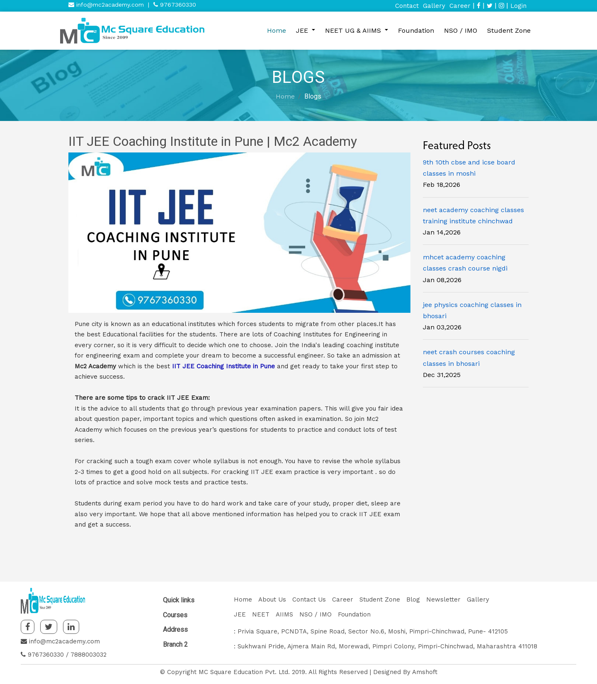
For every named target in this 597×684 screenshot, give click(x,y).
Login (518, 6)
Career (460, 6)
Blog (413, 599)
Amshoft (424, 672)
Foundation (416, 30)
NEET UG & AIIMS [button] (354, 30)
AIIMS (284, 614)
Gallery (434, 6)
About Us (272, 599)
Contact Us (309, 599)
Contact (407, 6)
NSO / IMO (460, 30)
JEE (240, 614)
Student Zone (509, 30)
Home (276, 30)
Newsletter (443, 599)
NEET (260, 614)
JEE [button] (303, 30)
